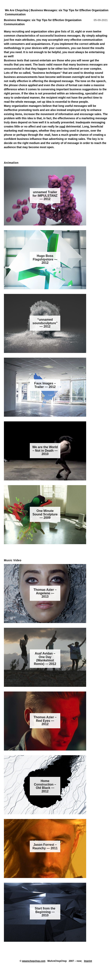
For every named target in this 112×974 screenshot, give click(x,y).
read (62, 126)
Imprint (88, 961)
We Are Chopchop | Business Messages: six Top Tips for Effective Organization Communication (56, 12)
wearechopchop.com (33, 961)
